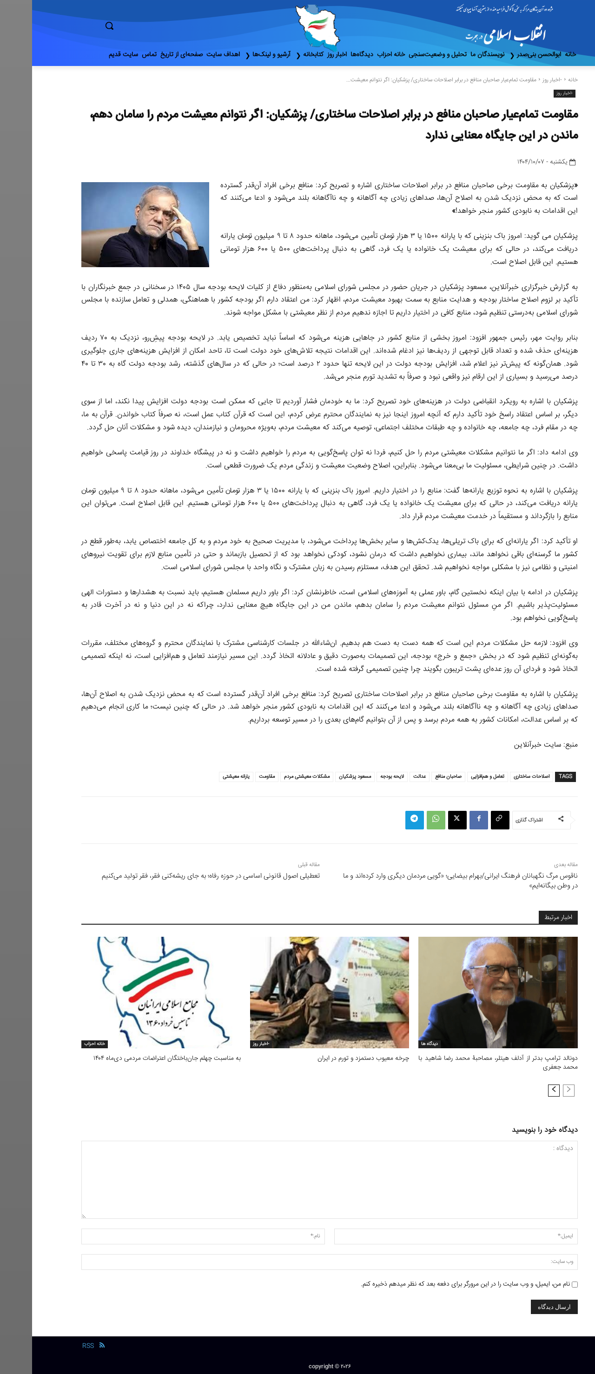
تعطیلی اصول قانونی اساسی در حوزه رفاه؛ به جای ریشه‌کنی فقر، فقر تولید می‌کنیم (179, 876)
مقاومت (235, 777)
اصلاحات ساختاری (499, 777)
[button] (148, 25)
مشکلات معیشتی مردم (275, 777)
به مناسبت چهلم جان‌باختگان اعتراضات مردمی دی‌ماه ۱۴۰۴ (139, 1058)
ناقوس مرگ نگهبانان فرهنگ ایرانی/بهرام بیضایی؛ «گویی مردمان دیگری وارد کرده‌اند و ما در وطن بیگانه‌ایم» (428, 881)
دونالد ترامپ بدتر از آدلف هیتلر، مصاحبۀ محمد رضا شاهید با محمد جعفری (466, 1063)
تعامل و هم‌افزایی (455, 777)
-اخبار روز (520, 80)
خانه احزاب (62, 1044)
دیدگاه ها (397, 1044)
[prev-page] (536, 1089)
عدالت (387, 777)
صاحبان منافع (416, 777)
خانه (541, 80)
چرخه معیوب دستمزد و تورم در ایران (333, 1058)
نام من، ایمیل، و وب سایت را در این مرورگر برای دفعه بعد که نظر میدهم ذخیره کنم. (433, 1283)
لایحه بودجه (360, 777)
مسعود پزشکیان (323, 777)
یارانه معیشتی (204, 777)
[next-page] (522, 1089)
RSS (56, 1345)
